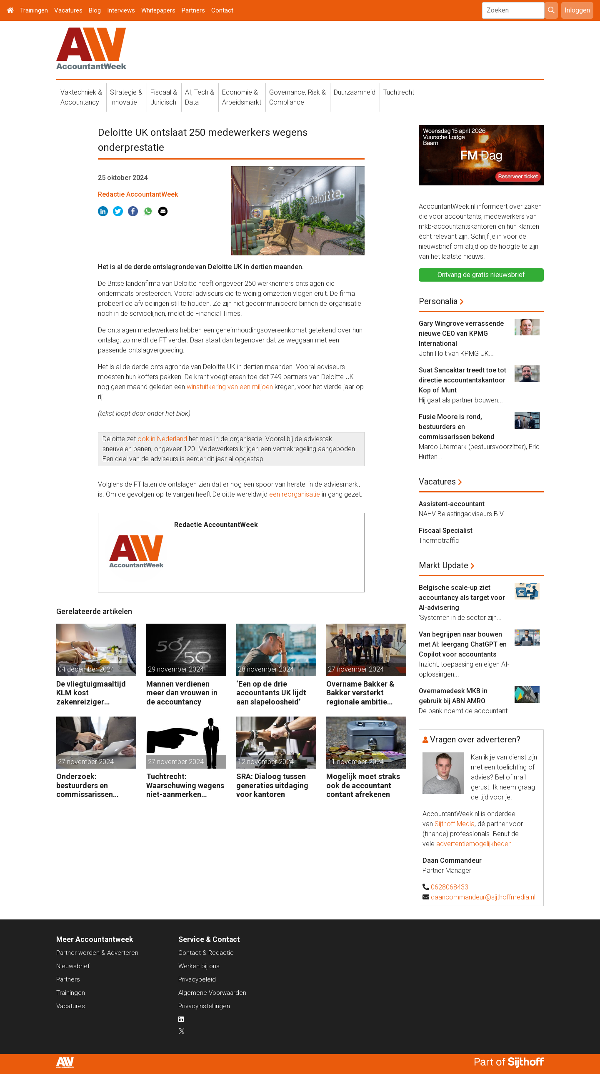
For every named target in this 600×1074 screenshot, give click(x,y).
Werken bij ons (199, 966)
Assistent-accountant (452, 504)
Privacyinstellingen (204, 1006)
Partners (193, 10)
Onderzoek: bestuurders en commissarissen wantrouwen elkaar (89, 785)
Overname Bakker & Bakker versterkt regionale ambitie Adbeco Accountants (362, 693)
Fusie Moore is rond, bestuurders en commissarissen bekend (456, 427)
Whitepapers (158, 10)
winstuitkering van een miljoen (230, 387)
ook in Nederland (161, 439)
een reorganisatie (294, 494)
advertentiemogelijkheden (474, 844)
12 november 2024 (266, 762)
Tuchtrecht (398, 92)
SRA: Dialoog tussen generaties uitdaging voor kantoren (272, 785)
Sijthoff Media (455, 824)
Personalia (438, 301)
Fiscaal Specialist (445, 531)
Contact (222, 10)
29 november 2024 (176, 669)
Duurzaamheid (354, 92)
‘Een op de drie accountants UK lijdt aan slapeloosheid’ (271, 692)
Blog (95, 10)
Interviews (121, 10)
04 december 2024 (86, 669)
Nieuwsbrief (73, 966)
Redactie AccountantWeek (138, 194)
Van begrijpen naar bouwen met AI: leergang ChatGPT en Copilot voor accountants (463, 644)
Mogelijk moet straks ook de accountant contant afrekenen (363, 785)
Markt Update (443, 565)
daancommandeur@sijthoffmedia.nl (483, 897)
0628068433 (449, 887)
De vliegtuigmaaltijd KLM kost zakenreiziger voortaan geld (91, 693)
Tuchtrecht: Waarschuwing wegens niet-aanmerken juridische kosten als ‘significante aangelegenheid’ (185, 785)
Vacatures (68, 10)
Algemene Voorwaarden (212, 993)
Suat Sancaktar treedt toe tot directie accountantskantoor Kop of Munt (462, 380)
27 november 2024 (356, 669)
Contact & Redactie (206, 953)
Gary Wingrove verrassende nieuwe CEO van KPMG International (461, 333)
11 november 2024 (356, 762)
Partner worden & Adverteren (97, 953)
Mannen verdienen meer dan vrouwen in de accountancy (182, 692)
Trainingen (34, 10)
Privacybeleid (197, 979)
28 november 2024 (266, 669)
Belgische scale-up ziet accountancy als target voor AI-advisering (462, 598)
